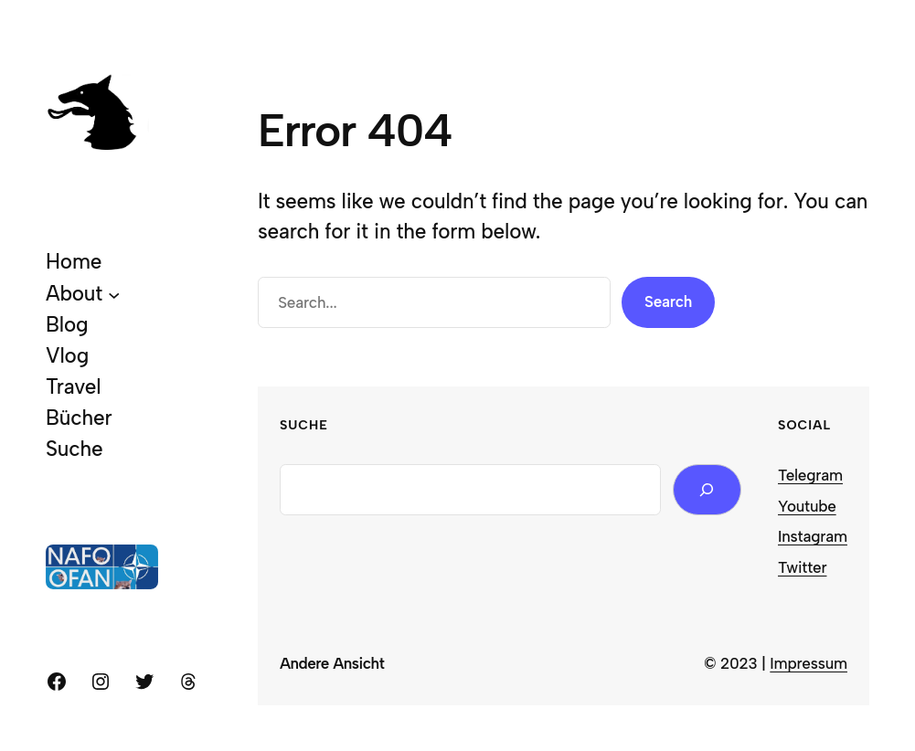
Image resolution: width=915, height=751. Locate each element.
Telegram (810, 475)
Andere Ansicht (332, 663)
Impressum (808, 663)
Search (668, 301)
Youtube (807, 506)
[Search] (707, 489)
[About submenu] (114, 294)
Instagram (812, 536)
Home (73, 261)
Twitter (802, 567)
